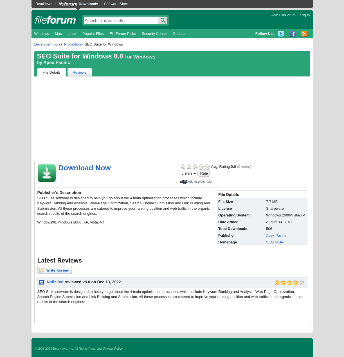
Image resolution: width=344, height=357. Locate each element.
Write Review (54, 270)
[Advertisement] (172, 118)
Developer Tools (47, 44)
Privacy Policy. (113, 348)
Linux (72, 33)
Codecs (179, 33)
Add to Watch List (200, 181)
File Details (51, 72)
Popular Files (93, 33)
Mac (58, 33)
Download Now (85, 168)
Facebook (293, 34)
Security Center (154, 33)
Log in (305, 15)
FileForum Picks (123, 33)
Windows (41, 33)
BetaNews (44, 4)
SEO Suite (274, 242)
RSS (304, 34)
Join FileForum (283, 15)
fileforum (55, 19)
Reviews (79, 72)
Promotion (72, 44)
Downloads (88, 4)
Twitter (281, 34)
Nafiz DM (55, 282)
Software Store (116, 4)
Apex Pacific (56, 62)
